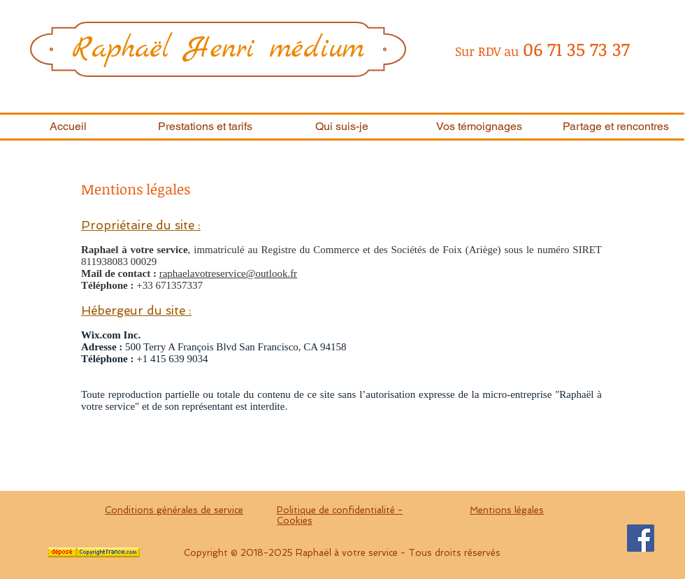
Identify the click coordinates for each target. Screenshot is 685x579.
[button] (204, 126)
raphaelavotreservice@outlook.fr (228, 273)
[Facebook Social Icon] (640, 538)
